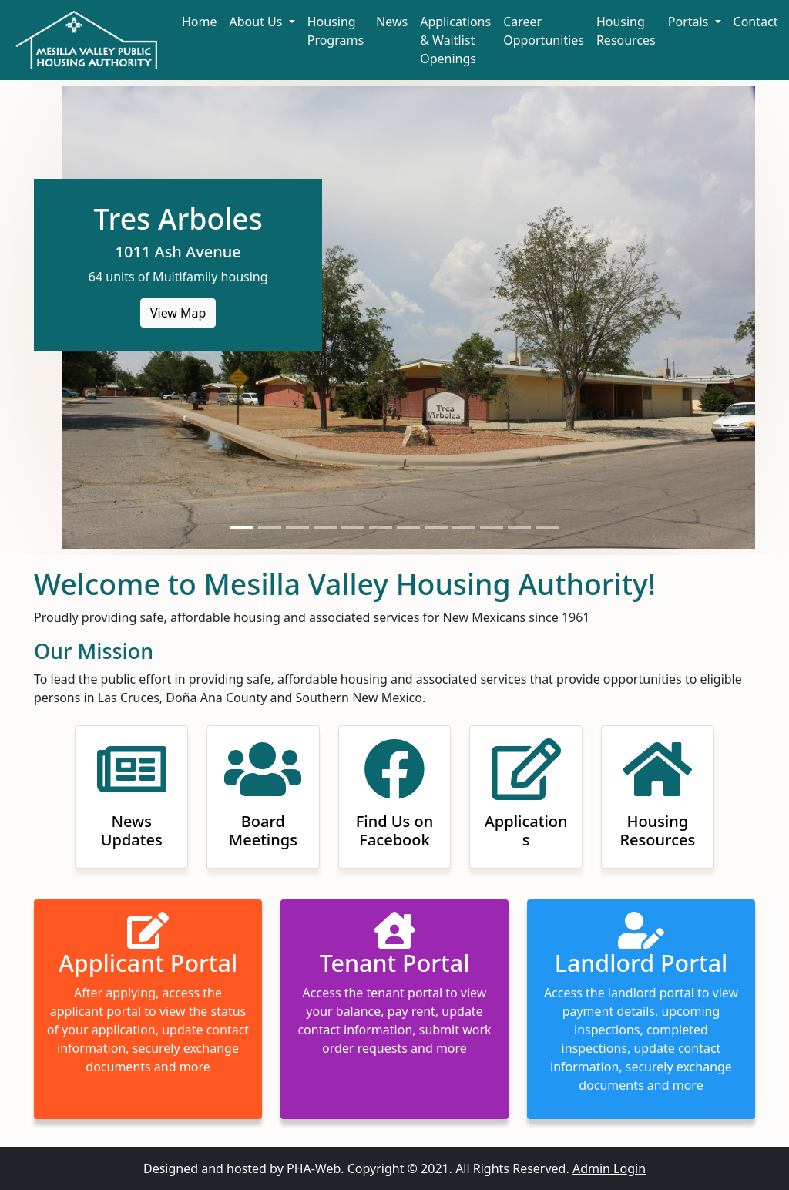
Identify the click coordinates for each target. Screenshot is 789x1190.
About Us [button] (258, 21)
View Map (178, 312)
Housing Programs (335, 31)
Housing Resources (626, 31)
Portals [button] (690, 21)
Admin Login (609, 1168)
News (392, 21)
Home (199, 21)
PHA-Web (314, 1168)
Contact (756, 21)
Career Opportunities (543, 31)
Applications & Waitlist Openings (455, 40)
